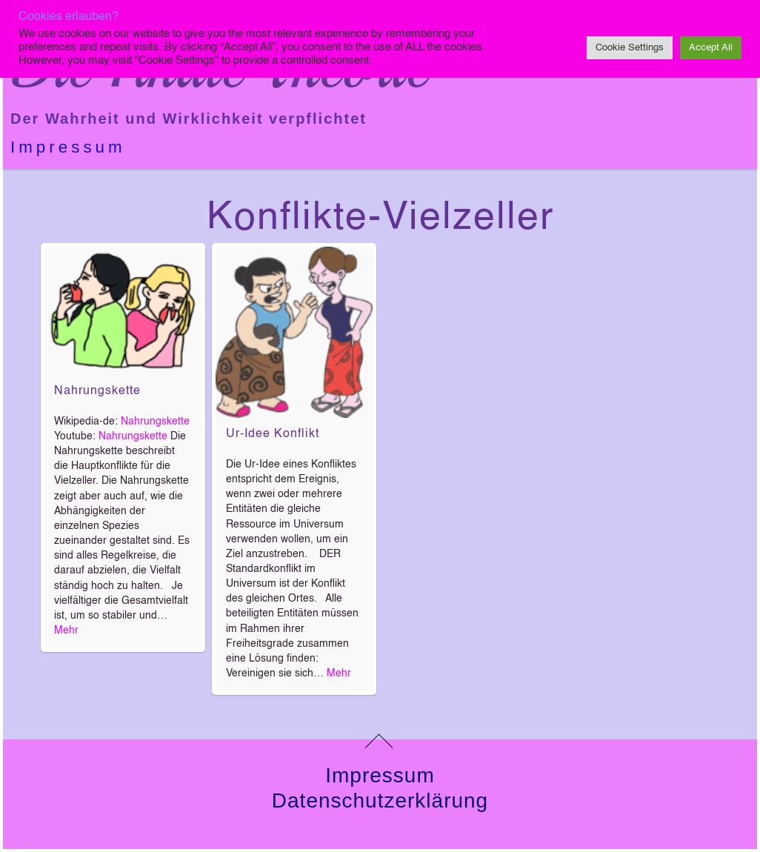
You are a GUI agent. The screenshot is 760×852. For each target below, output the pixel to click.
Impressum (68, 147)
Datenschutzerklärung (380, 800)
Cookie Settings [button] (630, 48)
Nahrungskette (97, 391)
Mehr (66, 630)
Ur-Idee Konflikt (272, 434)
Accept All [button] (711, 48)
